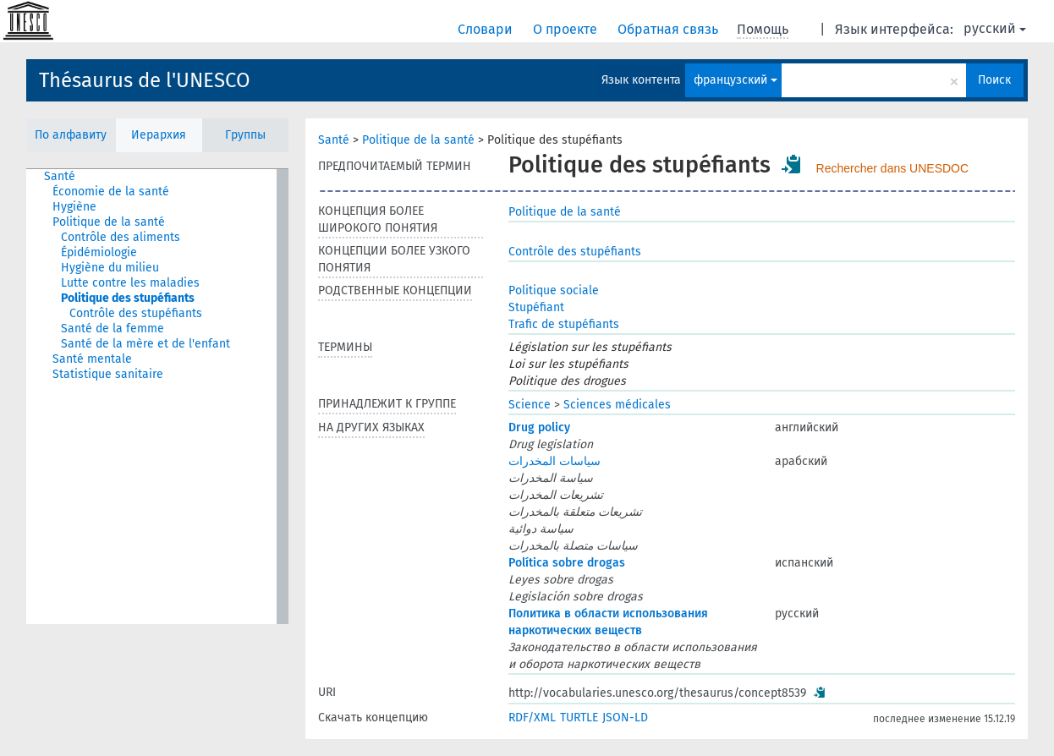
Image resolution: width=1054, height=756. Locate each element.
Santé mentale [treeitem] (92, 359)
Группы (245, 135)
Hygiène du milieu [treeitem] (110, 267)
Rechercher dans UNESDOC (892, 168)
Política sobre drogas (566, 563)
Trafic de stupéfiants (563, 324)
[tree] (157, 396)
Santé (333, 140)
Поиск (994, 80)
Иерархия (158, 135)
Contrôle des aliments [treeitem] (120, 237)
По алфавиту (71, 135)
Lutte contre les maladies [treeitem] (130, 283)
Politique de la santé (418, 140)
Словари (487, 29)
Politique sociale (553, 290)
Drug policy (539, 427)
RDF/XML (532, 717)
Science (529, 404)
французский (735, 80)
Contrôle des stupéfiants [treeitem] (135, 313)
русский (994, 28)
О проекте (567, 29)
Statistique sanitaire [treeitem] (107, 374)
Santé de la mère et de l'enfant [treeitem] (145, 344)
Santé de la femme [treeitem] (112, 328)
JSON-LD (625, 717)
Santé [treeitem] (59, 176)
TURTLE (579, 717)
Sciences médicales (617, 404)
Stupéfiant (536, 307)
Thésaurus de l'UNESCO (144, 80)
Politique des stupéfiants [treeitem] (128, 298)
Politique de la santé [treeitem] (108, 222)
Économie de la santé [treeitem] (110, 191)
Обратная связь (670, 29)
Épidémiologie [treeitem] (99, 252)
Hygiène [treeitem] (74, 207)
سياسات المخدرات (554, 461)
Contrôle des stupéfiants (574, 251)
